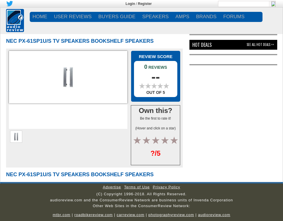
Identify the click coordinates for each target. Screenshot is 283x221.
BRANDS (206, 16)
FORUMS (234, 16)
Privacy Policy (166, 187)
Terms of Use (137, 187)
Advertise (112, 187)
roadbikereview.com (94, 215)
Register (145, 4)
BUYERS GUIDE (116, 16)
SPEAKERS (155, 16)
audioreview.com (214, 215)
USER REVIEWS (73, 16)
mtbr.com (61, 215)
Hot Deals (202, 44)
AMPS (182, 16)
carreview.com (130, 215)
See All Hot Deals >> (260, 44)
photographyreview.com (171, 215)
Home (40, 16)
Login (130, 4)
